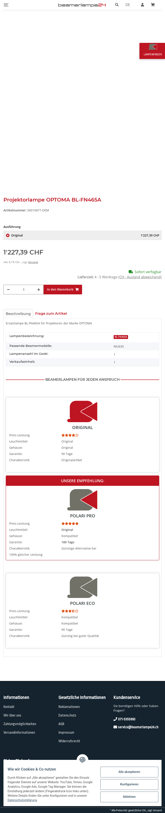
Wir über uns (12, 720)
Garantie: (16, 459)
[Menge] (23, 294)
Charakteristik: (19, 465)
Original (85, 240)
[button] (117, 4)
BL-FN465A (121, 341)
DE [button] (127, 4)
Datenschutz (67, 720)
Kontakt (8, 712)
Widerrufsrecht (69, 746)
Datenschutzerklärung (63, 800)
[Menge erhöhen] (38, 294)
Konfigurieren (126, 784)
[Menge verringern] (8, 294)
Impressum (66, 737)
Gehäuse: (16, 452)
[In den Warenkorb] (63, 295)
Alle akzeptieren (126, 772)
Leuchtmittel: (18, 446)
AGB (61, 729)
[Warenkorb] (154, 4)
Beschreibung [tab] (18, 319)
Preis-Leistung (19, 440)
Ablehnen (126, 796)
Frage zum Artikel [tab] (51, 319)
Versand (33, 267)
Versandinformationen (19, 737)
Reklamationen (69, 712)
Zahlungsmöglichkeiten (19, 729)
